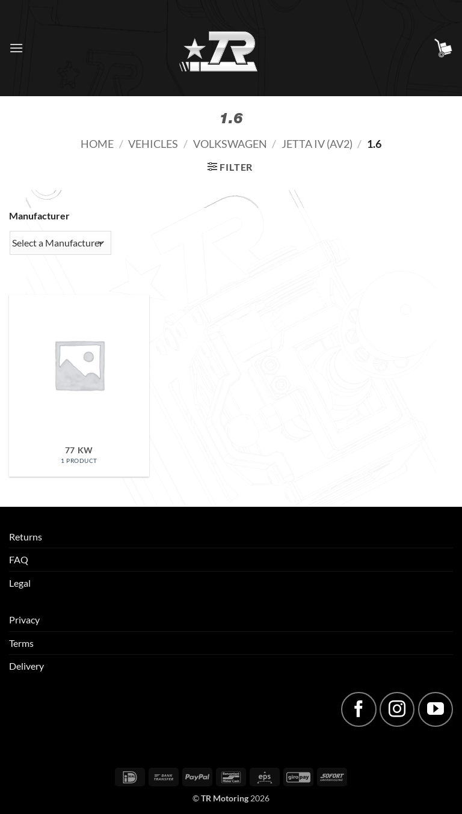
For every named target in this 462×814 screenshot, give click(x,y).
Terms (21, 643)
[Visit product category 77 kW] (79, 386)
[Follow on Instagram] (397, 709)
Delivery (26, 666)
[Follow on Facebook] (358, 709)
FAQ (18, 559)
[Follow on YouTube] (435, 709)
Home (97, 143)
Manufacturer (39, 215)
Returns (25, 536)
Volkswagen (230, 143)
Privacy (24, 619)
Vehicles (153, 143)
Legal (20, 583)
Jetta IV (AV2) (317, 143)
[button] (16, 48)
